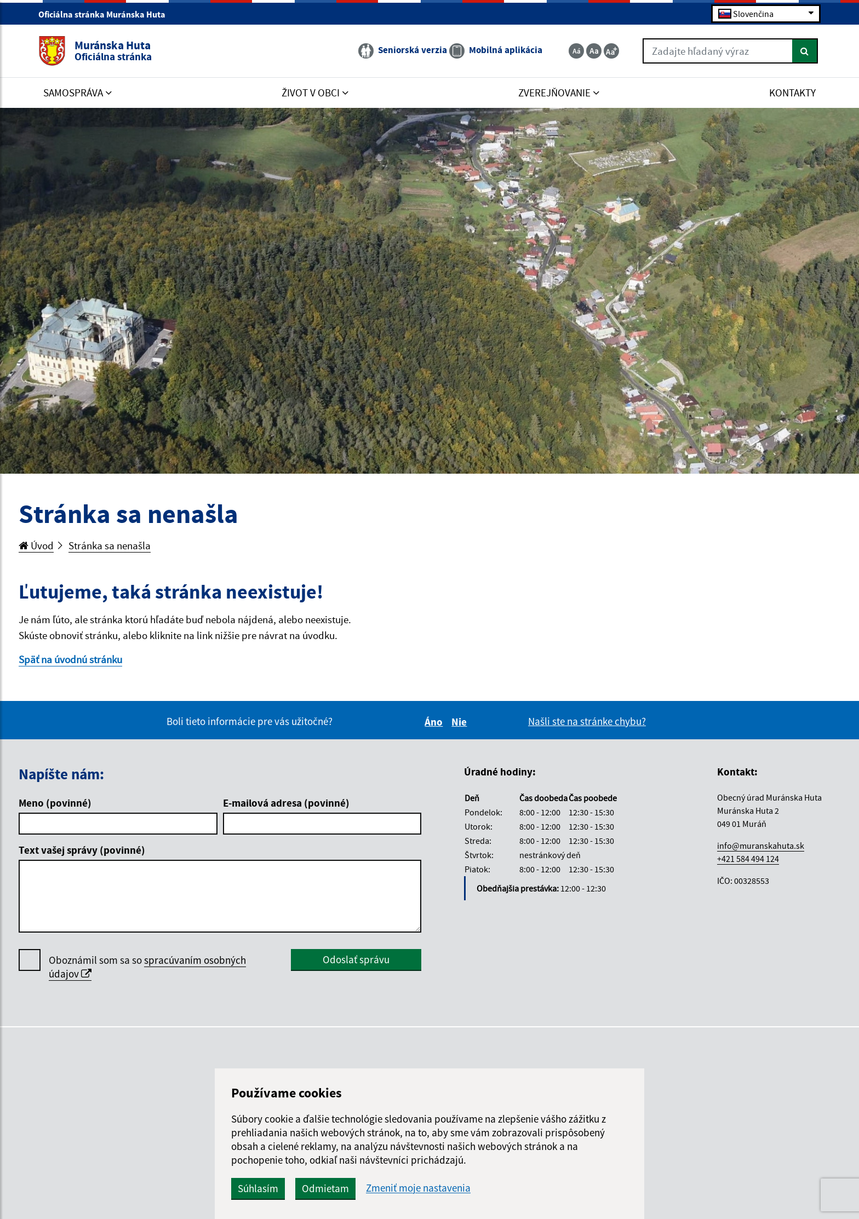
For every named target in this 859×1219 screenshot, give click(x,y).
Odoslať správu (356, 959)
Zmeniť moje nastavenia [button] (418, 1188)
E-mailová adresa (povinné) (286, 802)
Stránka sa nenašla (109, 545)
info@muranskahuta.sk (760, 845)
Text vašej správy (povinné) (82, 849)
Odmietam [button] (325, 1188)
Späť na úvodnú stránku (70, 659)
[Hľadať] (805, 51)
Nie (460, 721)
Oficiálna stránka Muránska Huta (106, 14)
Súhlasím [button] (258, 1188)
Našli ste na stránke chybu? (587, 721)
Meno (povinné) (55, 802)
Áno (435, 721)
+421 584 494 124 (748, 858)
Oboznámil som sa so (147, 967)
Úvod (36, 545)
